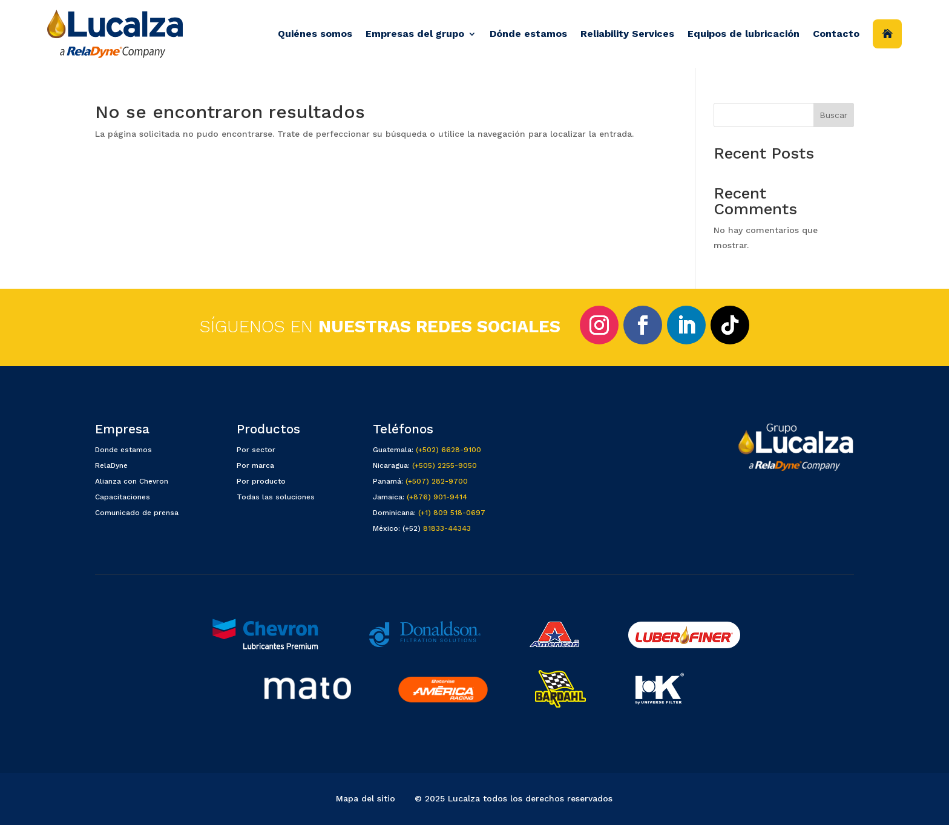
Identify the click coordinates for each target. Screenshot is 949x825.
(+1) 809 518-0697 (451, 512)
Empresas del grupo (415, 33)
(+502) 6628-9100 (448, 449)
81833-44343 (447, 528)
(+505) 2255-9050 (444, 465)
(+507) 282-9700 (437, 481)
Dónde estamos (528, 33)
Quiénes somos (315, 33)
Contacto (836, 33)
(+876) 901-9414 (437, 497)
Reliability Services (627, 33)
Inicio (887, 33)
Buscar (833, 115)
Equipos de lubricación (744, 33)
